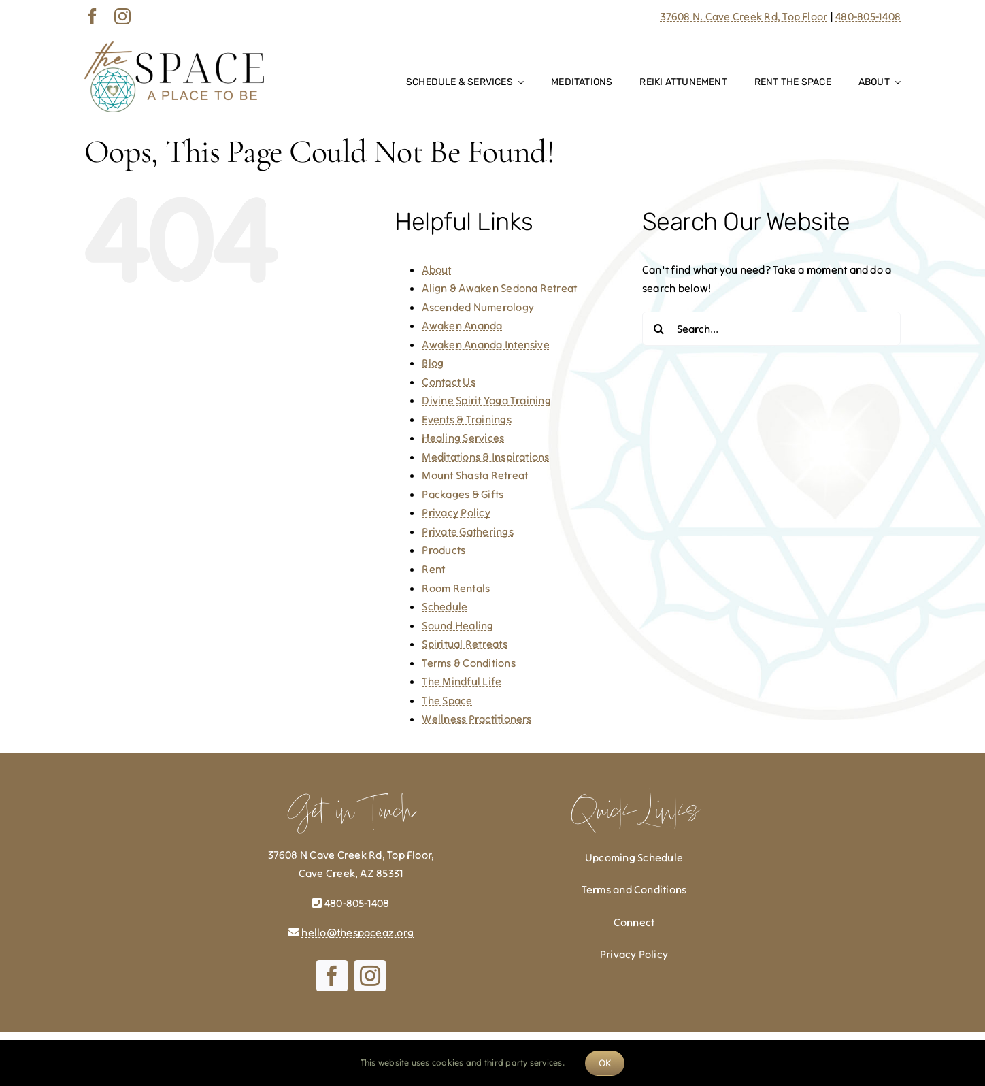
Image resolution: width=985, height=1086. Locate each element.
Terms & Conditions (468, 663)
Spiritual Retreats (464, 644)
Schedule (444, 606)
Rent (433, 569)
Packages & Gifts (462, 494)
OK (605, 1063)
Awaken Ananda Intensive (486, 344)
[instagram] (122, 16)
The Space (447, 700)
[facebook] (92, 16)
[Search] (659, 329)
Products (443, 550)
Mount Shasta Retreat (475, 475)
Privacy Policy (456, 512)
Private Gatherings (467, 531)
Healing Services (463, 437)
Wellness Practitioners (476, 718)
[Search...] (771, 329)
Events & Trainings (466, 419)
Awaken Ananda (462, 325)
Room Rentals (456, 588)
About (436, 269)
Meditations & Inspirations (485, 456)
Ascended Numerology (478, 307)
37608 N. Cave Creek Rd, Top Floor (744, 16)
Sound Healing (457, 625)
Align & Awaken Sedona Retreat (499, 288)
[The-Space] (174, 46)
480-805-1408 (868, 16)
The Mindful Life (461, 681)
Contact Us (448, 382)
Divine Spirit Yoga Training (486, 400)
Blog (433, 362)
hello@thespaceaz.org (357, 932)
